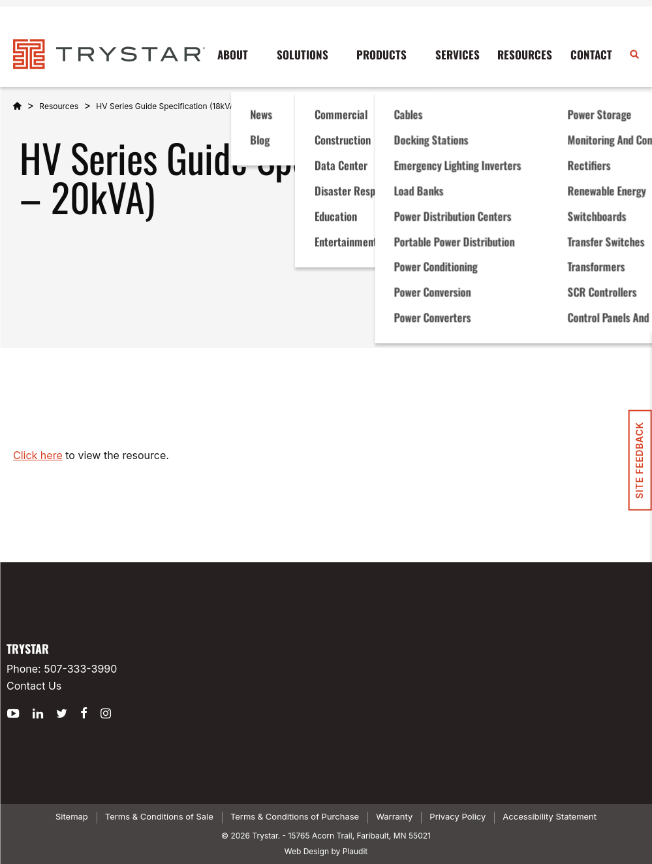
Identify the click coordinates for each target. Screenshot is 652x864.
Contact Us (34, 685)
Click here (38, 455)
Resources (58, 106)
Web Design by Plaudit (326, 851)
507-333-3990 (80, 668)
